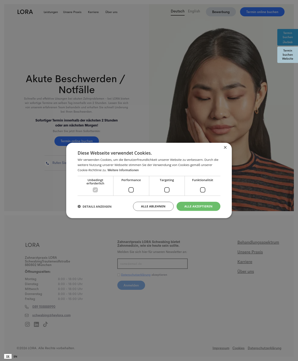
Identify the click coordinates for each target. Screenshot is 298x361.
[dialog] (149, 180)
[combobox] (8, 356)
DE (8, 356)
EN (15, 356)
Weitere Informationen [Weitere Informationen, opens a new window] (123, 170)
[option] (15, 356)
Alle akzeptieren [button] (198, 206)
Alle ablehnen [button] (153, 206)
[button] (95, 206)
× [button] (225, 147)
